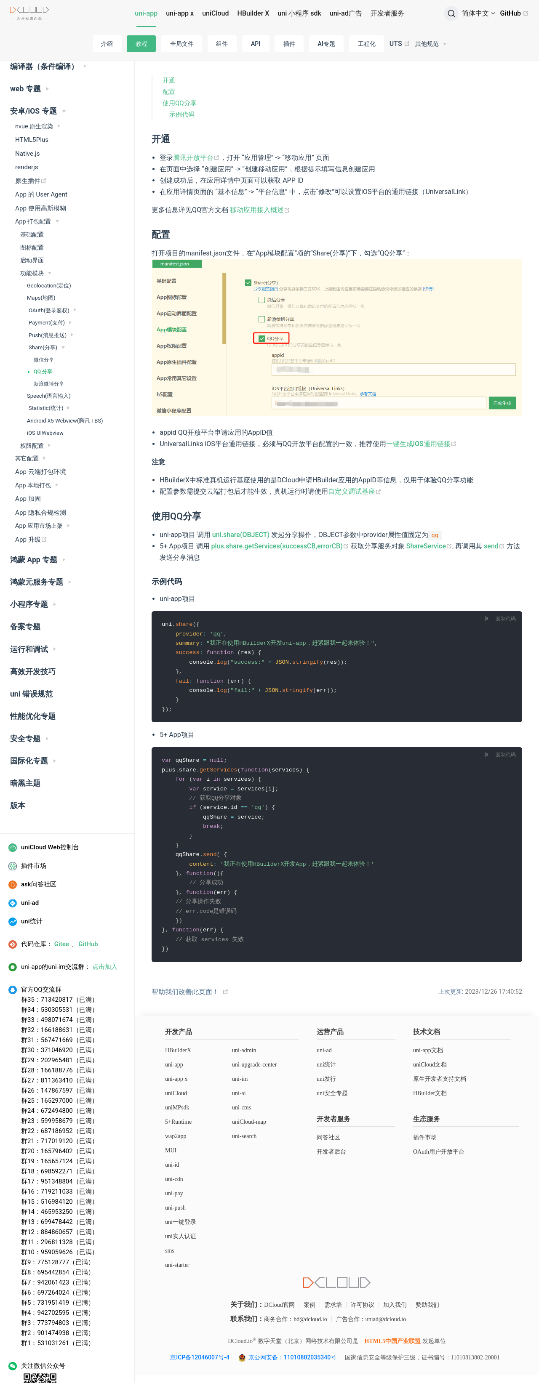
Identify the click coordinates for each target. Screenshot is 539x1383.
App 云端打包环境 (40, 438)
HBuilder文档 (430, 1101)
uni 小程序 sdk (299, 13)
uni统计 (326, 1073)
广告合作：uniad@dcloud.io (371, 1327)
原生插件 (31, 147)
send (494, 546)
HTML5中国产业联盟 (392, 1349)
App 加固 (28, 465)
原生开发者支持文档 (439, 1087)
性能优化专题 (33, 682)
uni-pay (174, 1202)
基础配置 (32, 200)
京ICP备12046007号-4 (199, 1365)
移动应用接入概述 (260, 210)
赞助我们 (427, 1313)
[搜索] (451, 13)
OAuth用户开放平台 (438, 1160)
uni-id (172, 1173)
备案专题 (25, 593)
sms (169, 1259)
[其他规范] (430, 44)
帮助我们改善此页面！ (185, 1000)
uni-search (244, 1144)
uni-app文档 (428, 1059)
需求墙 (333, 1313)
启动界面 (32, 226)
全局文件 (182, 43)
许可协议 (362, 1313)
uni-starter (177, 1273)
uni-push (175, 1216)
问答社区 (328, 1146)
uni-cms (241, 1116)
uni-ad (324, 1059)
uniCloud (215, 13)
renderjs (26, 133)
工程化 (367, 43)
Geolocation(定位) (49, 252)
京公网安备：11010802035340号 (293, 1365)
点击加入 (104, 933)
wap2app (176, 1144)
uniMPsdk (177, 1116)
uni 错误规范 (31, 660)
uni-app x (180, 13)
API (255, 43)
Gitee (61, 910)
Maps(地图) (41, 264)
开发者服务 (387, 13)
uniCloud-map (249, 1130)
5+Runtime (178, 1130)
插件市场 (425, 1146)
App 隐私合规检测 (40, 479)
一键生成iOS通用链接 (421, 444)
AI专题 (326, 43)
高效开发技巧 (33, 638)
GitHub (514, 13)
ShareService (429, 546)
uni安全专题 (332, 1101)
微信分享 (44, 326)
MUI (170, 1159)
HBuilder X (253, 13)
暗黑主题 (25, 749)
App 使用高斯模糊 (40, 174)
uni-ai (239, 1101)
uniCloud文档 (430, 1073)
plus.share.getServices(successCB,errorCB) (280, 546)
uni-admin (244, 1059)
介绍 (107, 43)
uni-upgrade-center (254, 1073)
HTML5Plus (31, 106)
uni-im (240, 1087)
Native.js (27, 120)
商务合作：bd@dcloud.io (295, 1327)
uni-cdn (174, 1187)
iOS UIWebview (45, 399)
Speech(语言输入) (49, 362)
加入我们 (395, 1313)
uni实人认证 (180, 1245)
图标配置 (32, 213)
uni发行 (326, 1087)
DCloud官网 (279, 1313)
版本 (17, 772)
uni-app (146, 13)
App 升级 (31, 506)
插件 (289, 43)
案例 (309, 1313)
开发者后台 (331, 1160)
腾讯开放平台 (196, 158)
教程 (141, 43)
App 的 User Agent (41, 161)
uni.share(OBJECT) (241, 535)
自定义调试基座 (355, 491)
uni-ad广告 (346, 13)
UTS (400, 43)
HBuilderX (178, 1059)
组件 (222, 43)
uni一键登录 (180, 1230)
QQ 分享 (43, 338)
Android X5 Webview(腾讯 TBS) (65, 387)
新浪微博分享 (49, 350)
